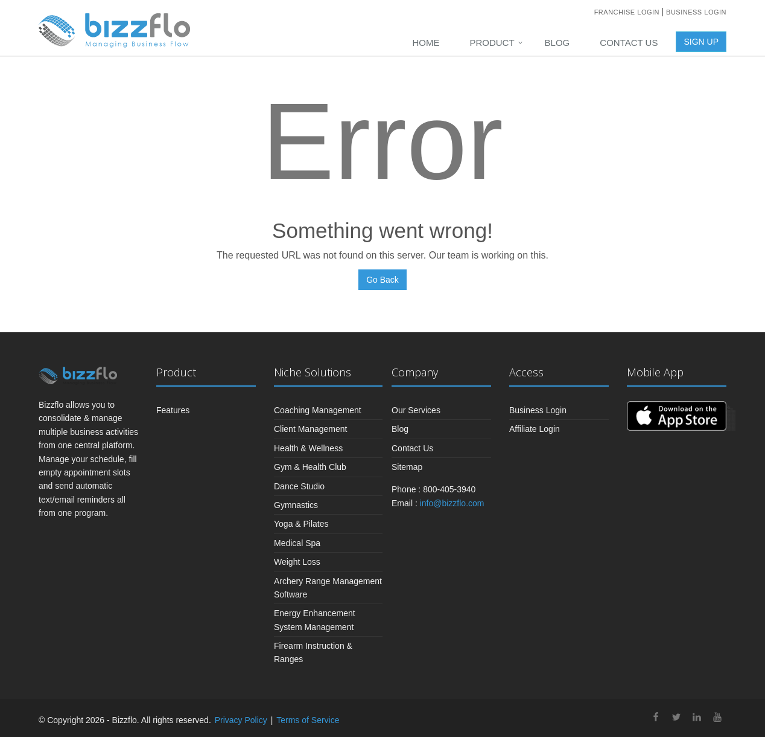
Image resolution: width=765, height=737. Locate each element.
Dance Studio (299, 486)
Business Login (696, 12)
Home (425, 42)
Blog (557, 42)
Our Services (416, 410)
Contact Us (629, 42)
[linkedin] (697, 718)
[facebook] (656, 718)
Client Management (310, 429)
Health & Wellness (308, 448)
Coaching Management (317, 410)
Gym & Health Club (310, 467)
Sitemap (407, 467)
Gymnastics (296, 505)
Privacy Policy (241, 720)
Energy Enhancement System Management (314, 619)
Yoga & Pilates (301, 524)
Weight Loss (297, 562)
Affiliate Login (534, 429)
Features (172, 410)
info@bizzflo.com (452, 503)
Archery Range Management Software (328, 587)
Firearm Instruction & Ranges (313, 652)
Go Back (382, 280)
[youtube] (717, 718)
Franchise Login (628, 12)
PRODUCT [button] (491, 42)
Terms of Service (307, 720)
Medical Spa (297, 543)
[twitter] (676, 718)
